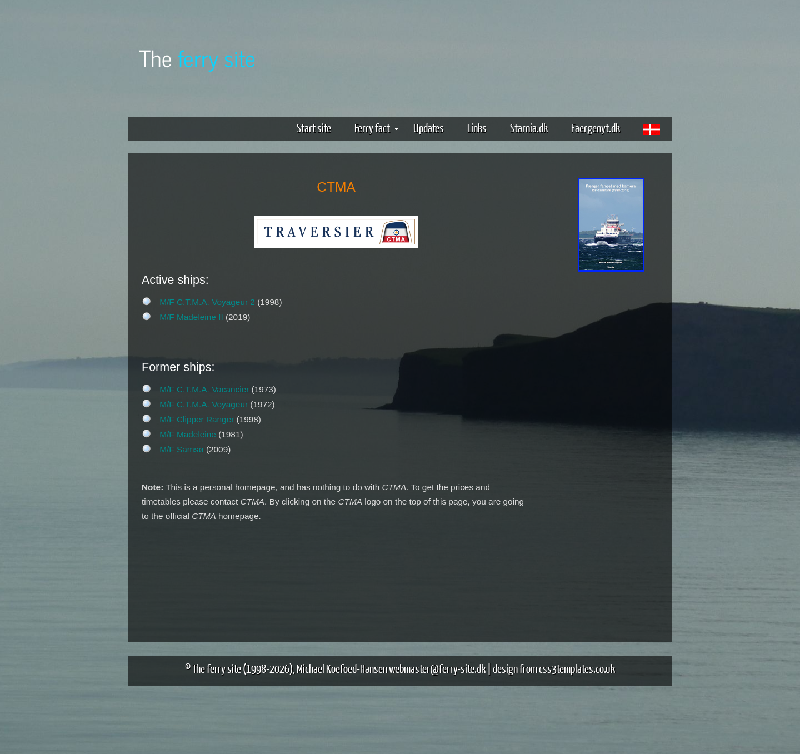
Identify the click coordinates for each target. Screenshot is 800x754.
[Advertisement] (611, 449)
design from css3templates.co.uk (554, 668)
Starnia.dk (529, 127)
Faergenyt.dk (595, 127)
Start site (314, 127)
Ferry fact (376, 127)
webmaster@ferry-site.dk (437, 668)
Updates (428, 127)
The (197, 57)
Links (477, 127)
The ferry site (216, 668)
